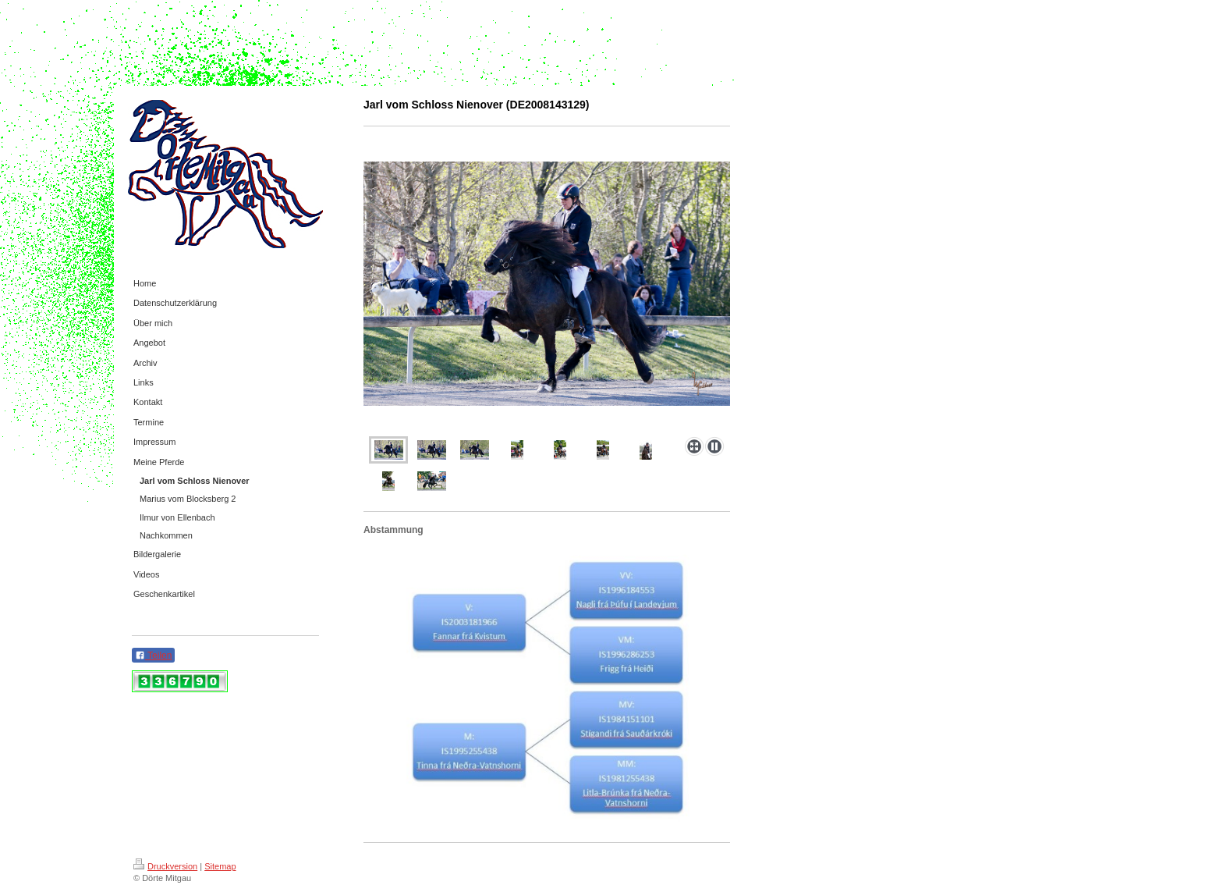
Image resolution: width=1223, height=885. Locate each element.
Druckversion (165, 866)
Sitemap (220, 866)
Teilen (153, 655)
